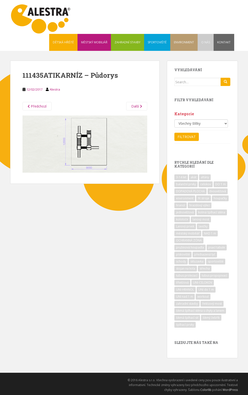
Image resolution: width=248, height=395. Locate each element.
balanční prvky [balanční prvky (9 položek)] (186, 184)
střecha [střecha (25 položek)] (205, 268)
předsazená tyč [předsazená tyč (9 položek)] (204, 254)
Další (136, 106)
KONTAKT (224, 42)
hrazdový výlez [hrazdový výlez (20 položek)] (199, 205)
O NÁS (205, 42)
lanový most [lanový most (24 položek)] (201, 219)
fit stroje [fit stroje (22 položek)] (203, 198)
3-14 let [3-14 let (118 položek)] (181, 177)
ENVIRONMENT (184, 42)
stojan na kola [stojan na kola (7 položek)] (185, 268)
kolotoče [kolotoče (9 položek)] (182, 219)
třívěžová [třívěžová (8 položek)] (182, 282)
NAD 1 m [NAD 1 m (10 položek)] (210, 233)
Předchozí (37, 106)
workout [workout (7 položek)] (203, 296)
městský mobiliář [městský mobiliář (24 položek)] (188, 233)
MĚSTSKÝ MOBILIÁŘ (94, 42)
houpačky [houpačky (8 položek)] (220, 198)
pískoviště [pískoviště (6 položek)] (183, 254)
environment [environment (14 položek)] (185, 198)
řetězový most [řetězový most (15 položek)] (212, 304)
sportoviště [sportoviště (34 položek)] (216, 261)
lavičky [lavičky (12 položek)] (203, 226)
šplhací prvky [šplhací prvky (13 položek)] (185, 325)
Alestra (55, 89)
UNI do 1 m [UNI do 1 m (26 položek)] (206, 289)
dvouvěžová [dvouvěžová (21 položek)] (217, 191)
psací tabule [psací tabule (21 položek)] (216, 247)
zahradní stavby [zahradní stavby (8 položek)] (187, 304)
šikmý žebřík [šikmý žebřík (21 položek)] (211, 318)
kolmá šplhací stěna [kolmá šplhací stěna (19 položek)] (211, 212)
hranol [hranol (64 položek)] (180, 205)
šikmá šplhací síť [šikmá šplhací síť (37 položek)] (187, 318)
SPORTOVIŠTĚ (157, 42)
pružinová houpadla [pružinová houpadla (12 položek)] (190, 247)
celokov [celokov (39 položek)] (205, 184)
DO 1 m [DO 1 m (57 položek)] (220, 184)
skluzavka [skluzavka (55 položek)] (196, 261)
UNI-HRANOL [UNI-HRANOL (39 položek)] (185, 289)
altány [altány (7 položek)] (205, 177)
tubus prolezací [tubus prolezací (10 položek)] (186, 275)
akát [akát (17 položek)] (193, 177)
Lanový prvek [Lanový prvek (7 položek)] (185, 226)
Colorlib (205, 390)
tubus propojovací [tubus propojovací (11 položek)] (214, 275)
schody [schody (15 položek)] (181, 261)
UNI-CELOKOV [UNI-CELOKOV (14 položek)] (202, 282)
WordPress (230, 390)
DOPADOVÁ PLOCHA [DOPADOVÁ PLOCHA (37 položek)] (190, 191)
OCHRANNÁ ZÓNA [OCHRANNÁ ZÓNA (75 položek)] (189, 240)
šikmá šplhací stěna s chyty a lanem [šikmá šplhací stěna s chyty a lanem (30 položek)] (200, 311)
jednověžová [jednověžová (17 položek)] (185, 212)
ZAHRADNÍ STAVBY (127, 42)
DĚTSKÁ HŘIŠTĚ (63, 42)
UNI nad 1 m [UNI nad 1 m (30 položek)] (184, 296)
